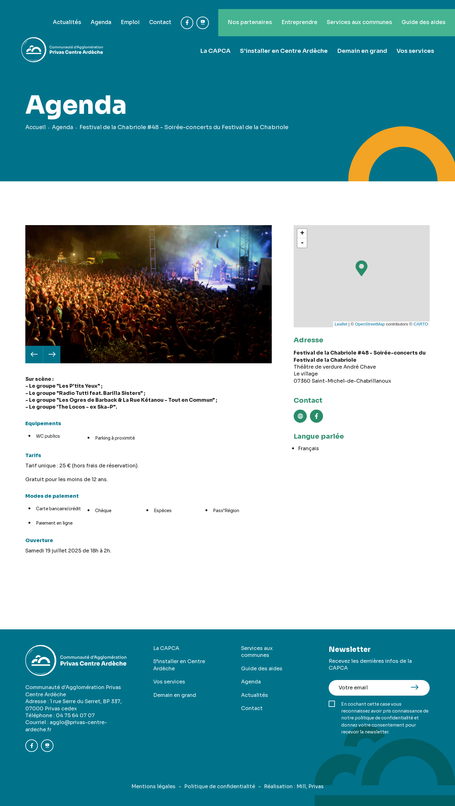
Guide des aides (422, 13)
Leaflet (341, 324)
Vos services (415, 41)
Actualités (43, 13)
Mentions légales (153, 786)
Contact (142, 13)
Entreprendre (288, 13)
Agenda (79, 13)
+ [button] (302, 233)
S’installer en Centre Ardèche (284, 41)
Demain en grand (362, 41)
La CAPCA (216, 41)
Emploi (110, 13)
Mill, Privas (310, 786)
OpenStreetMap (370, 324)
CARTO (420, 324)
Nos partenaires (235, 13)
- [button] (302, 243)
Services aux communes (353, 13)
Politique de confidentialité (219, 786)
